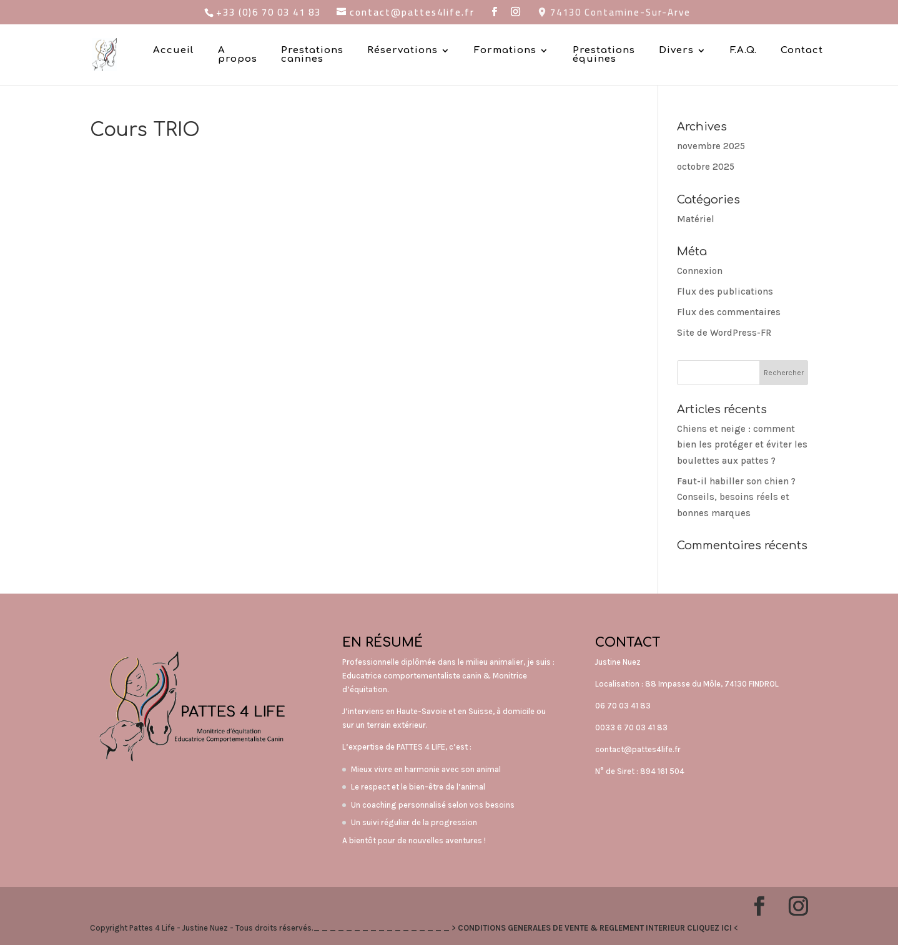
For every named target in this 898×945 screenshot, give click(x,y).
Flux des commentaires (729, 312)
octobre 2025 (705, 166)
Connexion (700, 271)
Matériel (695, 219)
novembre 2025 (711, 146)
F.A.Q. (743, 51)
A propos (237, 55)
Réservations (402, 51)
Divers (676, 51)
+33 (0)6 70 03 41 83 (268, 12)
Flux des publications (725, 291)
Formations (505, 51)
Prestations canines (312, 55)
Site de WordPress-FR (724, 332)
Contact (802, 51)
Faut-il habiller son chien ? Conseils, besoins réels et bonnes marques (736, 497)
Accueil (173, 51)
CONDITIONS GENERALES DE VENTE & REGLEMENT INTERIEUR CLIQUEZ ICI (595, 928)
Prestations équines (604, 55)
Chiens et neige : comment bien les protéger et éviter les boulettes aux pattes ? (742, 444)
